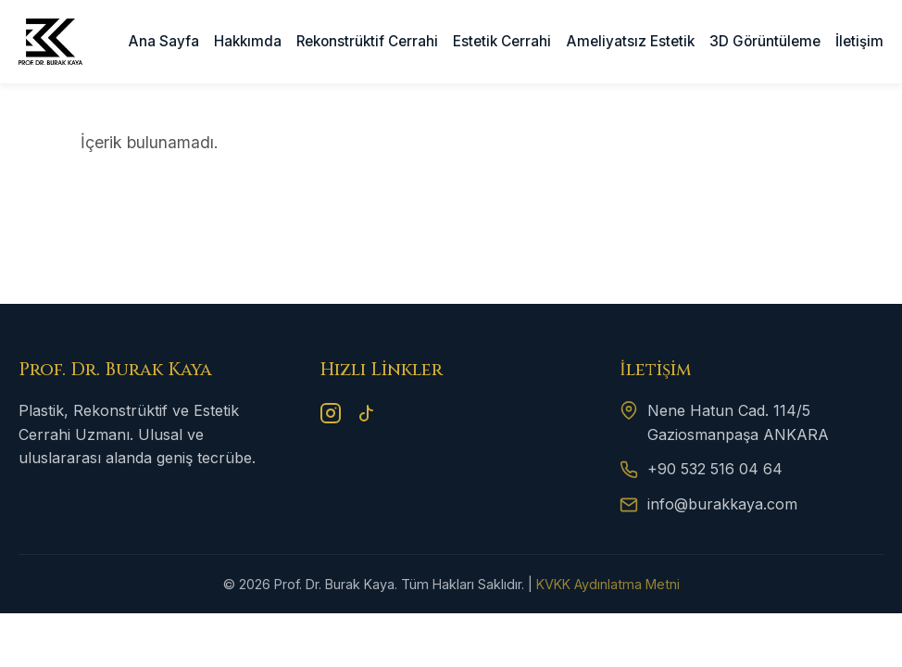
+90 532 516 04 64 (715, 468)
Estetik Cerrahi (502, 41)
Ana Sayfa (164, 41)
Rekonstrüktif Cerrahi (367, 41)
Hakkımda (248, 41)
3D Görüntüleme (765, 41)
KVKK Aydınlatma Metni (608, 584)
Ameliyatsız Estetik (631, 41)
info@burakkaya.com (722, 504)
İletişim (859, 41)
